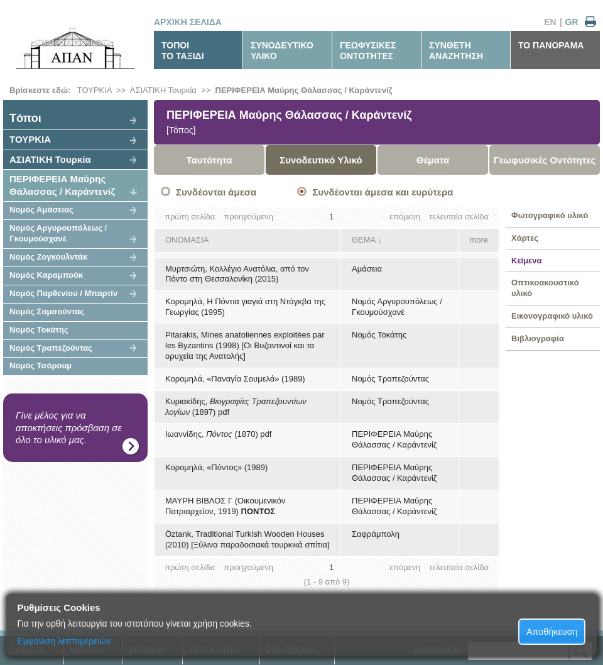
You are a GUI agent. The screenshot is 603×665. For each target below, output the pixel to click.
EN (550, 22)
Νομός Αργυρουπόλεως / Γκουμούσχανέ (58, 233)
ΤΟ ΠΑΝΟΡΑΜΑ (551, 45)
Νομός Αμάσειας (41, 209)
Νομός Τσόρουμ (40, 365)
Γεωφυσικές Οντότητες (545, 160)
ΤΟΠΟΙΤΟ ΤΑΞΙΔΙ (182, 50)
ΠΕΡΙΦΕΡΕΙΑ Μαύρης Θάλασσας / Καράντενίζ (304, 90)
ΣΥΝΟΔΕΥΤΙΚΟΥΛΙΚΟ (282, 50)
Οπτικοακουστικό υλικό (545, 288)
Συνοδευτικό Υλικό (321, 160)
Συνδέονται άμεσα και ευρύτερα (382, 192)
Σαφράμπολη (375, 534)
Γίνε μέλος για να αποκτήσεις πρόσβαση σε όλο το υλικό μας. (69, 427)
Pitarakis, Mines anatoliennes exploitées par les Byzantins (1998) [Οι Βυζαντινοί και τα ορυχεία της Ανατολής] (245, 345)
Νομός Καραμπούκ (46, 275)
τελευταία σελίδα (459, 216)
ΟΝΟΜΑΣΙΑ (187, 240)
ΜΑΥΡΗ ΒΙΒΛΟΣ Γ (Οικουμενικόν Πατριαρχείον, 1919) (225, 506)
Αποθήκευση (552, 632)
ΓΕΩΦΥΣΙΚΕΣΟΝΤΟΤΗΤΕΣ (368, 50)
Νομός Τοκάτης (38, 329)
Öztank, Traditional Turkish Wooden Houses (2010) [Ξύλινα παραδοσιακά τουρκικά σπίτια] (247, 539)
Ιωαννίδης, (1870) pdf (218, 434)
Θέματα (432, 160)
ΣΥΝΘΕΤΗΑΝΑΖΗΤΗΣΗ (456, 50)
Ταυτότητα (209, 160)
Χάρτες (524, 238)
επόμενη (404, 216)
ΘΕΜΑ (364, 240)
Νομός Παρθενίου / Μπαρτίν (63, 293)
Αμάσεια (367, 268)
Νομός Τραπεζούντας (50, 348)
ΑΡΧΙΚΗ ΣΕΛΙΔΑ (188, 22)
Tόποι (25, 118)
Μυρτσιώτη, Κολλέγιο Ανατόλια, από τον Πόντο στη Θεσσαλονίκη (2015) (237, 274)
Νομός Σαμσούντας (46, 311)
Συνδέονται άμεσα (216, 192)
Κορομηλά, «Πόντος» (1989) (216, 467)
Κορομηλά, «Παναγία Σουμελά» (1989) (235, 378)
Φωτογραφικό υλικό (549, 215)
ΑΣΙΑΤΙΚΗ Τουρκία (163, 90)
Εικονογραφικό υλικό (552, 316)
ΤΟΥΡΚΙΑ (94, 90)
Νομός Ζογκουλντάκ (48, 256)
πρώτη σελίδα (190, 216)
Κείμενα (526, 260)
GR (572, 22)
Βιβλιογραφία (537, 338)
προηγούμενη (248, 216)
